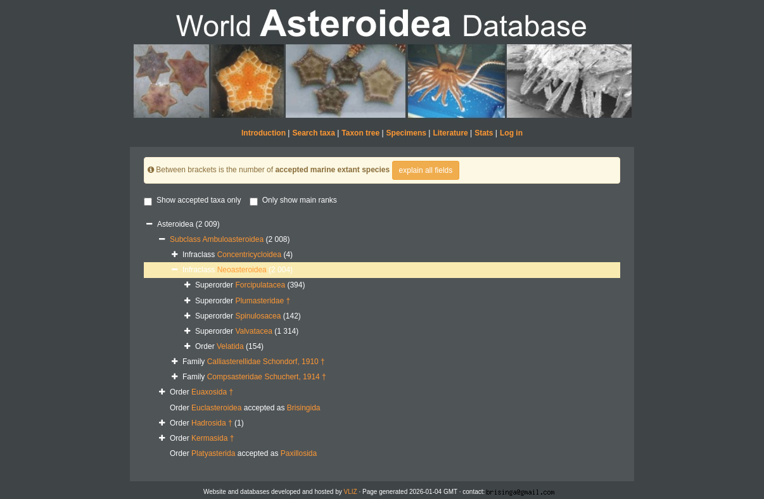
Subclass (186, 239)
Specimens (406, 133)
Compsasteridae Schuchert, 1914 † (266, 376)
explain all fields (426, 170)
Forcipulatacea (260, 285)
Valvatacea (253, 331)
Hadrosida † (211, 423)
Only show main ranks (293, 201)
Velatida (230, 346)
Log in (511, 133)
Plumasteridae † (262, 300)
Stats (483, 133)
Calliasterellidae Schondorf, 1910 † (266, 361)
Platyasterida (213, 453)
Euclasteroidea (216, 407)
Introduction (263, 133)
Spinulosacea (258, 316)
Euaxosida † (212, 392)
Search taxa (313, 133)
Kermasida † (212, 438)
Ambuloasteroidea (233, 239)
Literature (450, 133)
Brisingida (304, 407)
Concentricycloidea (249, 254)
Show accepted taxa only (192, 201)
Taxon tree (360, 133)
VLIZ (350, 491)
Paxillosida (299, 453)
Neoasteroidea (242, 269)
